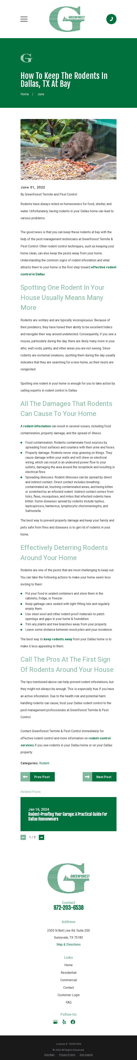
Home (68, 965)
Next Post (103, 777)
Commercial (68, 980)
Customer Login (69, 995)
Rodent (44, 763)
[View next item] (41, 837)
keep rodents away (58, 639)
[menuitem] (49, 1055)
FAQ (68, 1002)
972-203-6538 (68, 908)
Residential (68, 973)
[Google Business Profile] (55, 1022)
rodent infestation (37, 426)
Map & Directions (69, 945)
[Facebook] (73, 1022)
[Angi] (81, 1022)
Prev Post (42, 777)
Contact (68, 988)
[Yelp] (64, 1022)
